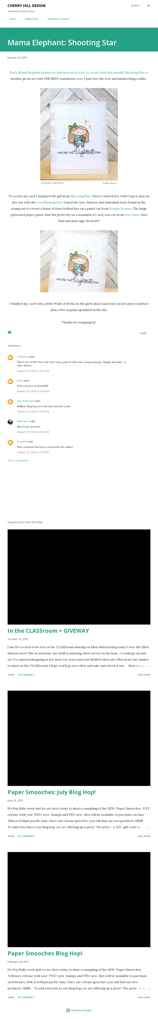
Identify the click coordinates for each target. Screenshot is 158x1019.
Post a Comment (18, 460)
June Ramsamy (25, 400)
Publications (29, 18)
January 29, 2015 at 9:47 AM (33, 431)
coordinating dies (49, 202)
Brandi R (22, 441)
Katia (20, 380)
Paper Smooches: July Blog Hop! (52, 792)
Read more (144, 674)
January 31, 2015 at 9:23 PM (33, 452)
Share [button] (143, 333)
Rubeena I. (23, 421)
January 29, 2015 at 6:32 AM (33, 370)
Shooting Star (135, 72)
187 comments (26, 997)
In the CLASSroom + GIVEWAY (48, 630)
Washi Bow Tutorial (56, 18)
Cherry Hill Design (27, 5)
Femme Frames (120, 208)
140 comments (26, 836)
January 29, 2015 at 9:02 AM (33, 391)
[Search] (135, 5)
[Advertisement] (79, 493)
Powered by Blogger (79, 1010)
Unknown (22, 356)
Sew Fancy (132, 215)
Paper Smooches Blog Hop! (45, 953)
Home (11, 18)
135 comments (26, 674)
